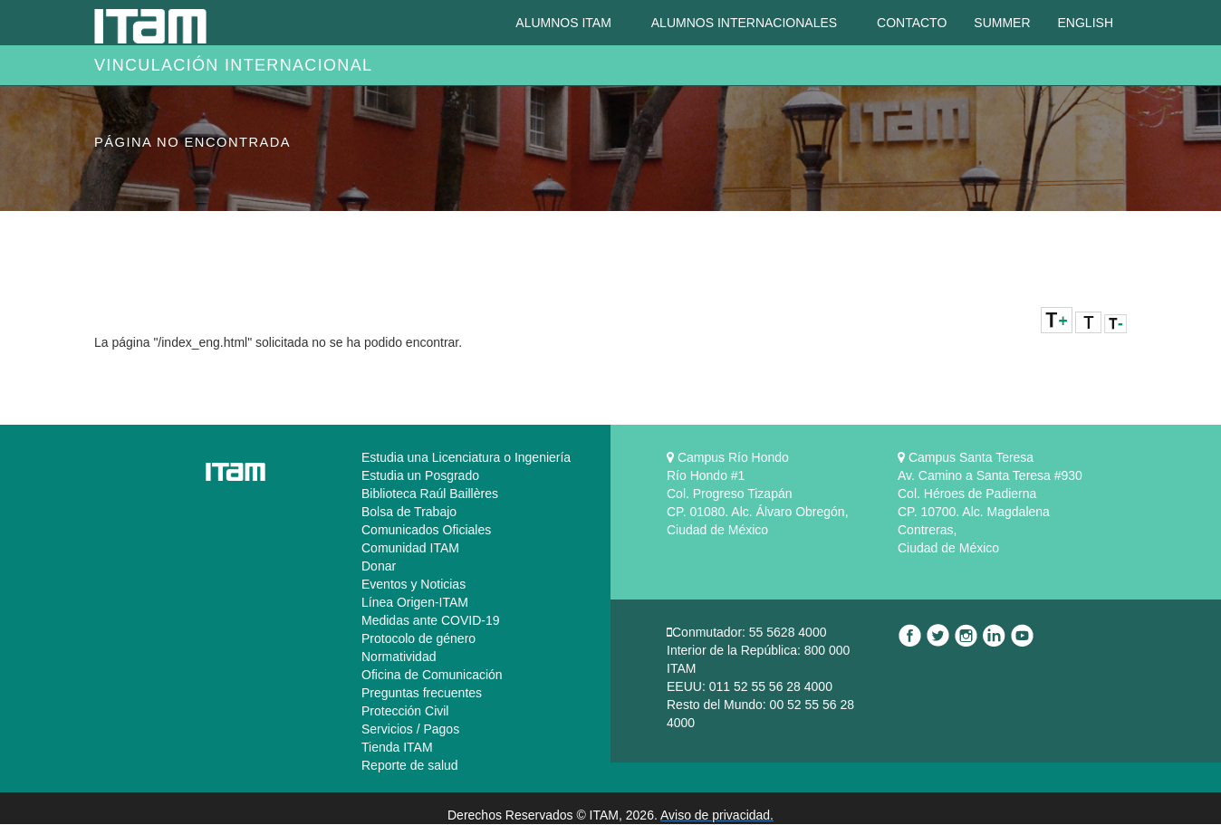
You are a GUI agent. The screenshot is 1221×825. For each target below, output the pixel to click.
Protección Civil (404, 711)
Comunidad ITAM (410, 548)
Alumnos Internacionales (746, 22)
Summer (1002, 22)
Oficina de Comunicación (432, 674)
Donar (378, 566)
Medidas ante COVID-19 (430, 620)
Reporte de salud (409, 765)
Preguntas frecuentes (421, 693)
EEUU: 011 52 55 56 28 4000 (749, 686)
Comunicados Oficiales (426, 530)
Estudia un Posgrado (420, 475)
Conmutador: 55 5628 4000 (749, 632)
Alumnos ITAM (564, 22)
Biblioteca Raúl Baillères (429, 493)
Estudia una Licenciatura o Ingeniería (466, 457)
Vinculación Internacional (233, 65)
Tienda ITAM (397, 747)
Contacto (912, 22)
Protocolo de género (418, 638)
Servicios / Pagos (410, 729)
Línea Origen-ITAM (414, 602)
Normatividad (398, 656)
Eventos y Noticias (413, 584)
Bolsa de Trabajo (409, 511)
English (1085, 22)
